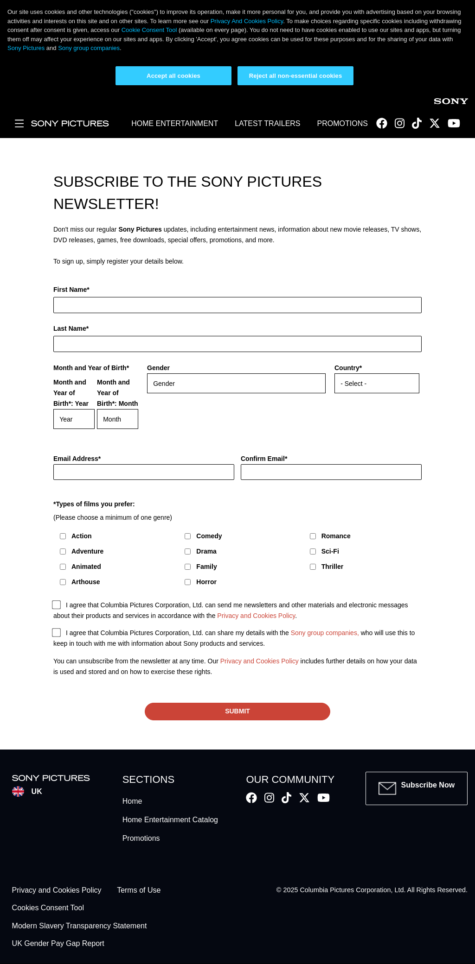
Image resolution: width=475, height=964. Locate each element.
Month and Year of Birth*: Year (71, 392)
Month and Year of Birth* (91, 368)
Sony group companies (89, 47)
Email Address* (77, 458)
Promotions (141, 838)
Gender (158, 368)
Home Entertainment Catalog (170, 820)
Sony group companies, (325, 633)
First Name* (71, 289)
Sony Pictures (26, 47)
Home (132, 801)
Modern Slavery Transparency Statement (79, 926)
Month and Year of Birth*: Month (117, 392)
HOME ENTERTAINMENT (174, 123)
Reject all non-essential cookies (295, 75)
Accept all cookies (173, 75)
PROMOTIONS (342, 123)
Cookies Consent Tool (48, 908)
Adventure (87, 551)
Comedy (209, 536)
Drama (206, 551)
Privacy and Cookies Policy (256, 616)
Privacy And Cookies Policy (247, 21)
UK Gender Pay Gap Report (58, 944)
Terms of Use (138, 890)
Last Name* (71, 328)
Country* (348, 368)
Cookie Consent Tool (149, 29)
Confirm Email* (264, 458)
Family (206, 566)
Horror (206, 582)
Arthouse (85, 582)
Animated (86, 566)
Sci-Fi (330, 551)
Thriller (332, 566)
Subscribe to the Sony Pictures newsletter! (187, 192)
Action (81, 536)
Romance (336, 536)
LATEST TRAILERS (267, 123)
